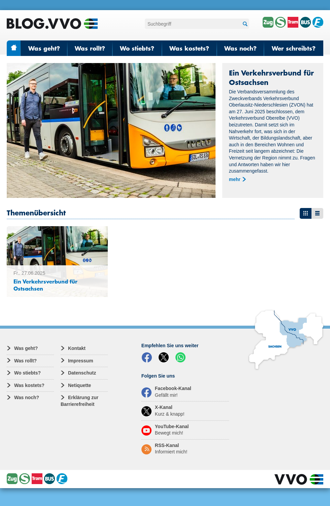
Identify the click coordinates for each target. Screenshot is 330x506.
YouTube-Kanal (165, 430)
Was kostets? (189, 48)
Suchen (244, 24)
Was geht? (44, 48)
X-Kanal (163, 411)
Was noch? (240, 48)
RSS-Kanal (164, 449)
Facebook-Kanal (166, 392)
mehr (234, 179)
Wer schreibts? (294, 48)
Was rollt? (90, 48)
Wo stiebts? (137, 48)
